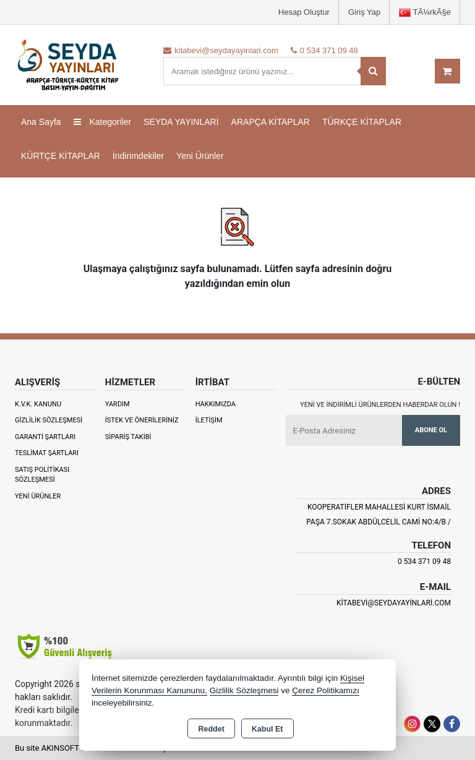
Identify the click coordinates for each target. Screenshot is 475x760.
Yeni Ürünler (38, 496)
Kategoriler (103, 122)
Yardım (117, 404)
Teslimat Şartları (47, 453)
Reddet (211, 729)
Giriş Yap (364, 12)
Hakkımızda (215, 404)
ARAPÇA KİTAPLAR (270, 122)
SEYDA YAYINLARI (180, 122)
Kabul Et (267, 729)
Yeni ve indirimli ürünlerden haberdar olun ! (380, 405)
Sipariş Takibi (128, 437)
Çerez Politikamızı (325, 690)
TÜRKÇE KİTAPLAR (361, 122)
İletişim (209, 420)
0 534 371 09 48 (424, 561)
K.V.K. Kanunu (38, 404)
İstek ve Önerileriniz (142, 420)
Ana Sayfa (41, 122)
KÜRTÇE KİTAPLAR (60, 156)
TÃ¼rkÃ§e (425, 13)
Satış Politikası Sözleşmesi (42, 475)
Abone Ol (431, 430)
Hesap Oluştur (304, 12)
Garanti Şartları (45, 437)
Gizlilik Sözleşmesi (48, 420)
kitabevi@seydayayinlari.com (393, 603)
